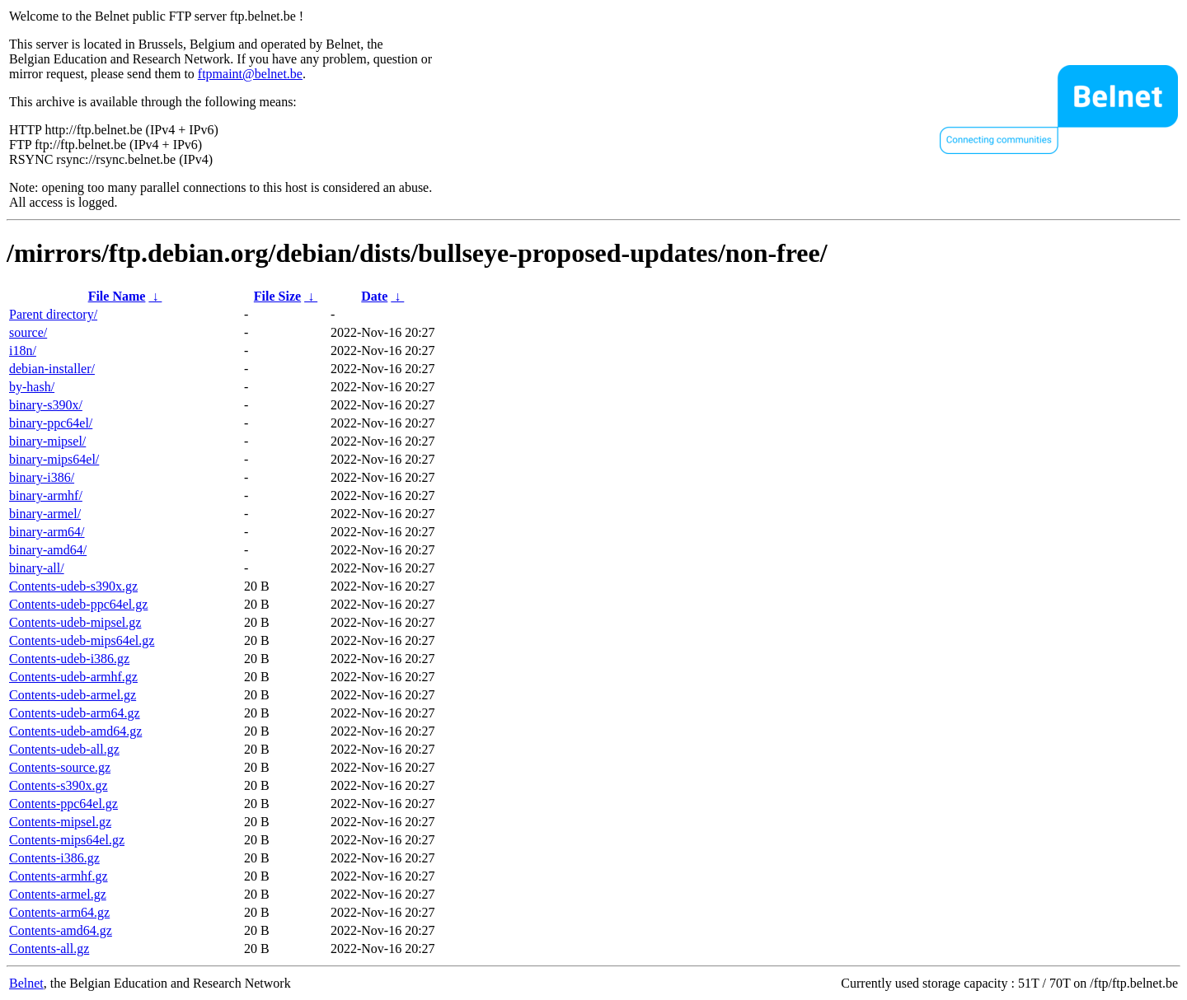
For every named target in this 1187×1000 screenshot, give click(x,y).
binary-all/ (36, 568)
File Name (117, 296)
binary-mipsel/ (47, 441)
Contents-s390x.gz (58, 785)
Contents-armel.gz (57, 894)
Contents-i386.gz (54, 858)
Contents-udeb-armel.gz (72, 695)
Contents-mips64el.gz (66, 840)
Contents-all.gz (49, 949)
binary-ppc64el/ (50, 423)
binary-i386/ (41, 477)
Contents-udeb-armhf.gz (73, 677)
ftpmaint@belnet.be (250, 74)
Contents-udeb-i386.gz (69, 659)
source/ (28, 332)
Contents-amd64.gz (60, 930)
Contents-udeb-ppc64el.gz (78, 604)
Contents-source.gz (59, 767)
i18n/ (22, 350)
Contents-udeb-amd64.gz (75, 731)
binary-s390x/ (45, 405)
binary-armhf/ (45, 495)
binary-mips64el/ (54, 459)
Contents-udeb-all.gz (64, 749)
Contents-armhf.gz (58, 876)
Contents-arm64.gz (59, 912)
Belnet (26, 983)
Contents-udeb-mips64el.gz (81, 640)
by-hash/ (31, 387)
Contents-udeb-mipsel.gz (75, 622)
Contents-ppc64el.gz (63, 804)
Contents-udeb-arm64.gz (74, 713)
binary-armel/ (45, 514)
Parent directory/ (53, 314)
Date (374, 296)
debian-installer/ (52, 369)
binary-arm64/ (47, 532)
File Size (277, 296)
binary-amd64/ (48, 550)
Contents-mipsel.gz (60, 822)
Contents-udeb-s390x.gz (73, 586)
